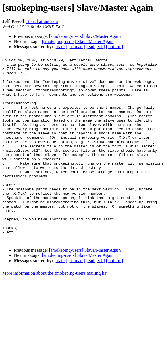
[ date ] (60, 46)
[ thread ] (76, 46)
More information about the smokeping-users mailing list (54, 309)
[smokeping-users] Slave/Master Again (85, 36)
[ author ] (114, 46)
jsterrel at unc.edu (41, 21)
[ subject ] (95, 46)
